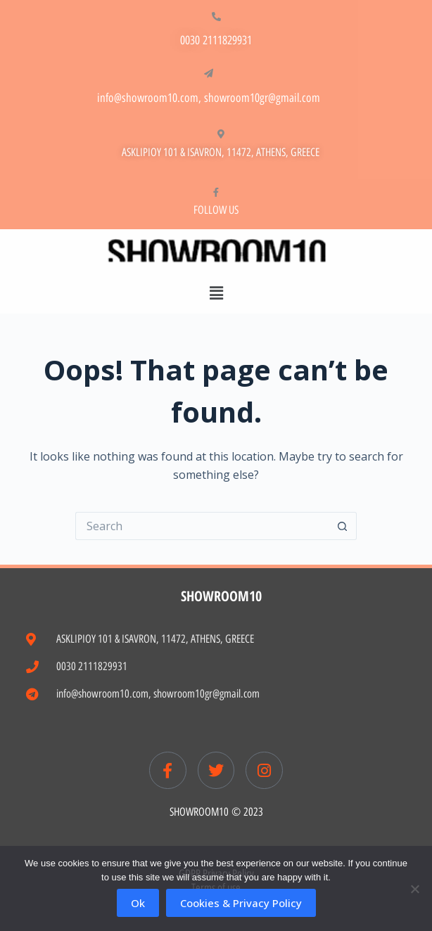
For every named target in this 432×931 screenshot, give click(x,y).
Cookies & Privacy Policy (241, 903)
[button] (216, 292)
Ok (138, 903)
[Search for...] (202, 526)
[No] (414, 889)
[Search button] (343, 526)
